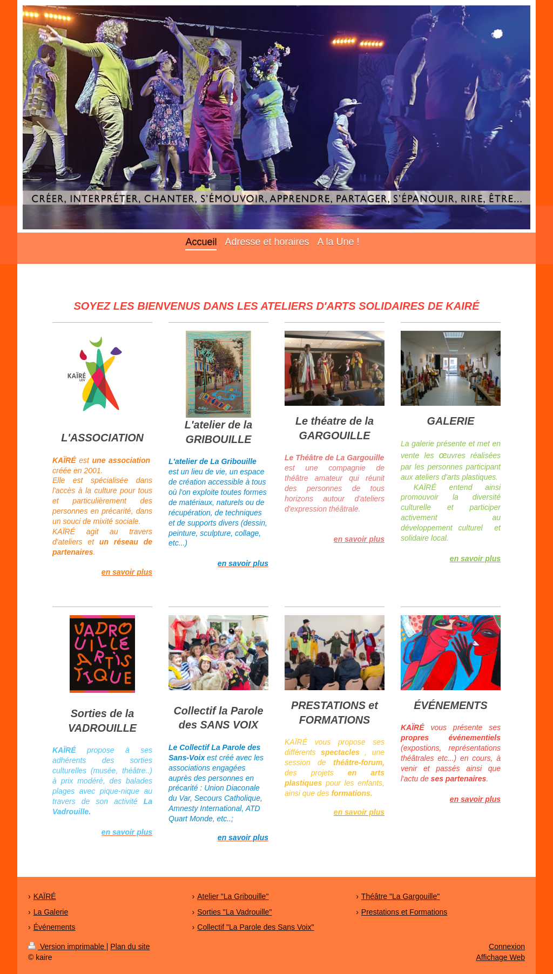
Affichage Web (500, 957)
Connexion (507, 946)
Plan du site (130, 946)
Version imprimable (67, 946)
